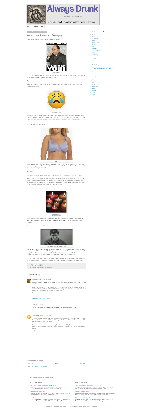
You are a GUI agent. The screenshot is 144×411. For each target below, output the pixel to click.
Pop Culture (95, 86)
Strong (93, 88)
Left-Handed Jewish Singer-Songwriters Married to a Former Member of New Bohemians (102, 68)
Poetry (93, 82)
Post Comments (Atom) (40, 366)
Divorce (94, 53)
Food (93, 61)
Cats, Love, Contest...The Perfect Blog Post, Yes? (43, 385)
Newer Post (31, 363)
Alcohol (93, 34)
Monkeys (94, 76)
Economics (94, 57)
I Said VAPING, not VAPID (37, 391)
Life (92, 72)
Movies (41, 267)
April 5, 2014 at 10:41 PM (44, 279)
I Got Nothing (95, 65)
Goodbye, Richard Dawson (37, 398)
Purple (50, 267)
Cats (93, 46)
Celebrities (94, 48)
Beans (93, 40)
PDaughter (46, 267)
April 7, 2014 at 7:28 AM (45, 315)
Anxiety (93, 36)
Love (93, 74)
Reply (33, 293)
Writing (93, 94)
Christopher (35, 315)
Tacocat (94, 90)
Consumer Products (97, 51)
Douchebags (95, 55)
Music (93, 78)
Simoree (34, 279)
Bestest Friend (95, 42)
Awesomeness (95, 38)
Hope (93, 63)
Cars (38, 267)
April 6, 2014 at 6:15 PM (43, 298)
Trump (93, 92)
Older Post (82, 363)
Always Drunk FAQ (38, 26)
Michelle (34, 298)
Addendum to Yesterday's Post (83, 398)
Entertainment (95, 59)
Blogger (95, 406)
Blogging (34, 267)
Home (28, 26)
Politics (93, 84)
